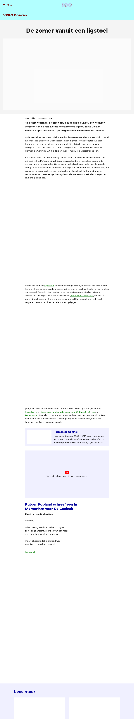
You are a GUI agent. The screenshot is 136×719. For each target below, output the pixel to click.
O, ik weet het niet (85, 412)
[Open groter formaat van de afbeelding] (67, 232)
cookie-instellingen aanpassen (57, 475)
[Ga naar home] (66, 5)
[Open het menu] (8, 5)
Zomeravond (31, 415)
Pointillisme (31, 412)
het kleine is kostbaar (82, 295)
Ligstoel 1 (49, 285)
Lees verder (31, 552)
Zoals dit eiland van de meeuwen (58, 412)
